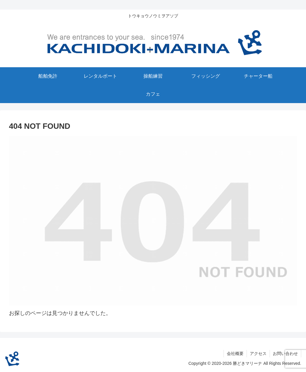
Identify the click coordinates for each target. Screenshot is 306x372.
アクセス (258, 353)
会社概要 (235, 353)
